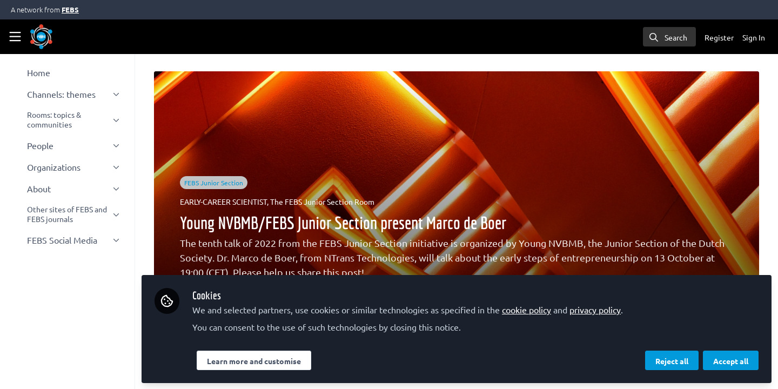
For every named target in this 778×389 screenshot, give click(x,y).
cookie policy (529, 309)
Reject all (671, 360)
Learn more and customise (257, 360)
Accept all (730, 360)
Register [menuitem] (719, 37)
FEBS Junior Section (215, 182)
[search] (669, 36)
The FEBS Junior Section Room (324, 201)
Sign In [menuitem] (753, 37)
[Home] (41, 37)
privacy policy (598, 309)
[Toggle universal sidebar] (15, 37)
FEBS (70, 9)
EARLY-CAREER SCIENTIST (225, 201)
